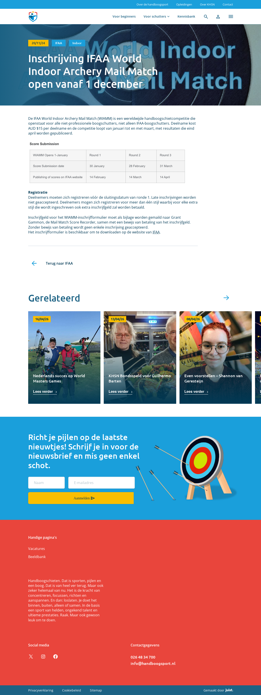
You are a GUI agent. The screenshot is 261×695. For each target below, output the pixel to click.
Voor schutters (155, 16)
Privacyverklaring (40, 690)
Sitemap (96, 690)
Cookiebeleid (71, 690)
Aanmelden (34, 498)
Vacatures (36, 548)
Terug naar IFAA (59, 263)
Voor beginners (124, 16)
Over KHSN (207, 4)
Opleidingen (184, 4)
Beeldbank (37, 556)
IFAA (156, 232)
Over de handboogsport (152, 4)
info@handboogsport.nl (153, 663)
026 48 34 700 (143, 656)
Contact (228, 4)
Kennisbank (186, 16)
